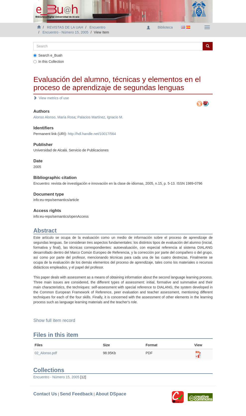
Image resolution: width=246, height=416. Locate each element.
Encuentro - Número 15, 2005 (65, 32)
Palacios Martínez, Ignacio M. (100, 117)
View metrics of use (51, 98)
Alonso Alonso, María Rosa (54, 117)
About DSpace (111, 393)
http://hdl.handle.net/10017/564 (92, 134)
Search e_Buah (47, 55)
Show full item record (54, 320)
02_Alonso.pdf (46, 353)
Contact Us (45, 393)
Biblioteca (165, 27)
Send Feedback (76, 393)
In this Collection (48, 62)
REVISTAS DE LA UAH (65, 27)
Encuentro (97, 27)
